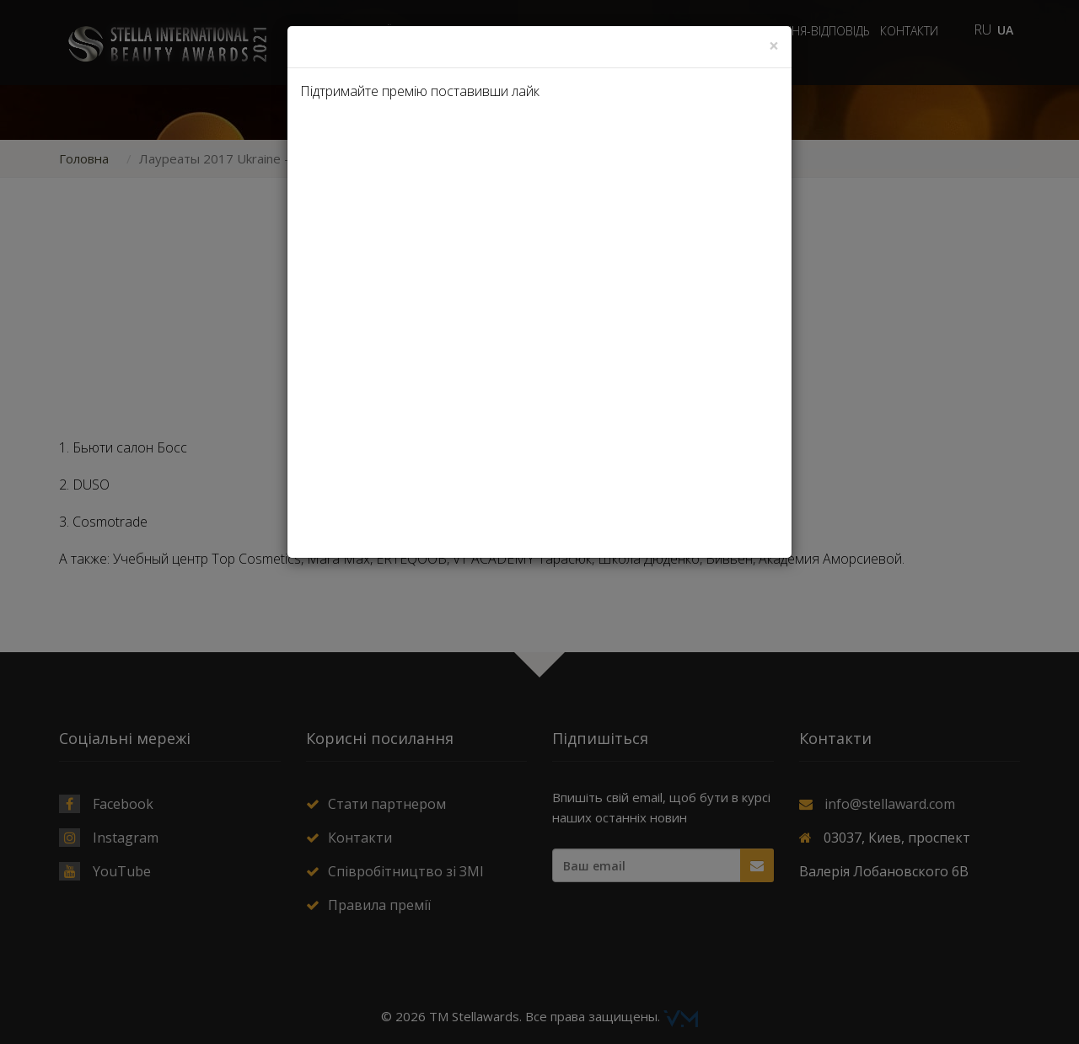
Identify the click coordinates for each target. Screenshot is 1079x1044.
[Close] (774, 46)
